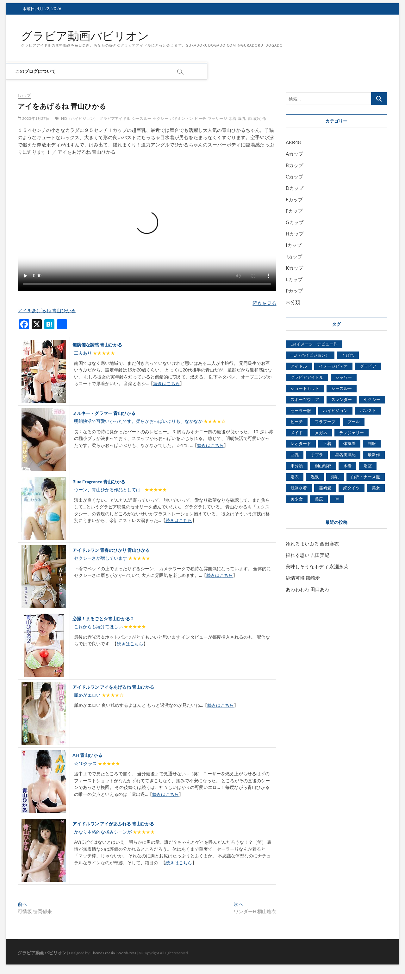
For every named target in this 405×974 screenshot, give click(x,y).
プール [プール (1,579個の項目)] (353, 421)
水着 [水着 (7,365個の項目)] (347, 465)
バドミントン (181, 118)
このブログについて (41, 71)
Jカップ (294, 257)
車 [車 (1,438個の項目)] (337, 499)
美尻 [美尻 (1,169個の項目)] (319, 499)
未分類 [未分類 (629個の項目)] (296, 465)
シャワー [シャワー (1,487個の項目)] (343, 377)
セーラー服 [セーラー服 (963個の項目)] (300, 410)
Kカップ (294, 268)
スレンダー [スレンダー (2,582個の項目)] (341, 399)
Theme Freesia (103, 953)
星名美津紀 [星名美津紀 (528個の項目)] (345, 454)
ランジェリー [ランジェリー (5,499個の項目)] (351, 432)
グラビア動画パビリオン (85, 36)
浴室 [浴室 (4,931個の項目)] (368, 465)
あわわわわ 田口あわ (307, 589)
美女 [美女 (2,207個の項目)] (376, 488)
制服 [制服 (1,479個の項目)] (372, 443)
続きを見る (264, 303)
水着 (232, 118)
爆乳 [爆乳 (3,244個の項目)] (335, 477)
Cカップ (294, 177)
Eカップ (294, 200)
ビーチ (200, 118)
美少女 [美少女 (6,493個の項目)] (296, 499)
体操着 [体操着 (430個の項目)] (349, 443)
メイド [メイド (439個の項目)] (296, 432)
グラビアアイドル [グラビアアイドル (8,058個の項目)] (306, 377)
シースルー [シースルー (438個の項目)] (341, 388)
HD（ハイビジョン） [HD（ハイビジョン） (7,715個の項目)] (310, 355)
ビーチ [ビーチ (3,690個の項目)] (296, 421)
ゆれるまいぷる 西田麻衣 (312, 543)
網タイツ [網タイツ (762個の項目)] (351, 488)
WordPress (126, 953)
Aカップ (294, 154)
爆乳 (242, 118)
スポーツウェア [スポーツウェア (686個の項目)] (304, 399)
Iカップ (24, 95)
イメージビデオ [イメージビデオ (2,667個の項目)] (333, 366)
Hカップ (294, 234)
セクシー (160, 118)
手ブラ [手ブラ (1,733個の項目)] (317, 454)
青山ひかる (257, 118)
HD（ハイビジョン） (79, 118)
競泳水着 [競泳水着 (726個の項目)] (298, 488)
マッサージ (217, 118)
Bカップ (294, 165)
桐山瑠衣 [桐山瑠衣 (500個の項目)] (323, 465)
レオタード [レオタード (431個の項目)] (300, 443)
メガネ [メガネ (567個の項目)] (321, 432)
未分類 (293, 302)
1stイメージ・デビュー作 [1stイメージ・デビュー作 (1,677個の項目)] (314, 344)
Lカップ (294, 279)
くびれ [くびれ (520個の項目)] (348, 355)
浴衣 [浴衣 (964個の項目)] (294, 477)
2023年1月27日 (33, 118)
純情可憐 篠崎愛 (303, 578)
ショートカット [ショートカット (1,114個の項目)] (304, 388)
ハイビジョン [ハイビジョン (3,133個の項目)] (335, 410)
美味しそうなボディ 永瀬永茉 (317, 566)
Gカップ (294, 222)
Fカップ (294, 211)
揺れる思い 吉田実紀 (307, 555)
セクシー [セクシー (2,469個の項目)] (372, 399)
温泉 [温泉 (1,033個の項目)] (315, 477)
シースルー (141, 118)
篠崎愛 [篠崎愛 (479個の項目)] (325, 488)
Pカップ (294, 291)
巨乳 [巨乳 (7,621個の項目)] (294, 454)
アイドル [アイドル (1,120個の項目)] (298, 366)
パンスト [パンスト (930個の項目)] (368, 410)
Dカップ (294, 188)
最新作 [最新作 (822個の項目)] (374, 454)
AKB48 (293, 142)
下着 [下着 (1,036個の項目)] (327, 443)
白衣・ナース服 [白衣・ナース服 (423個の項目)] (365, 477)
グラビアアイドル (114, 118)
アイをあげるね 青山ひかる (47, 310)
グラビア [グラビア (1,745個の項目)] (368, 366)
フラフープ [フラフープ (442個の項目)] (325, 421)
